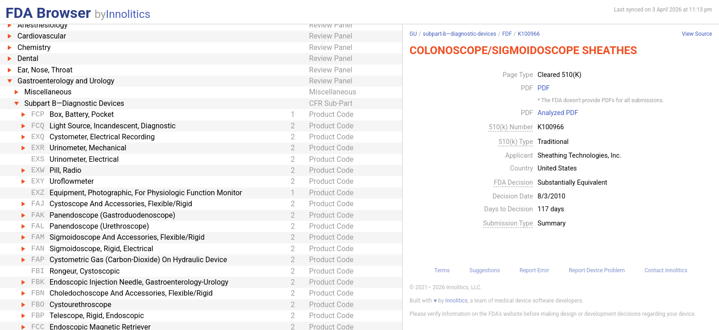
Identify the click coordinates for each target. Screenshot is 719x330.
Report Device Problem (597, 270)
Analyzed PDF (557, 113)
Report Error (534, 270)
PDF (543, 88)
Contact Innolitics (665, 270)
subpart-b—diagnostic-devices (459, 34)
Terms (442, 270)
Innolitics (128, 14)
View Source (697, 34)
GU (413, 34)
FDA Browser (48, 13)
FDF (507, 34)
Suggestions (485, 270)
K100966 (529, 34)
